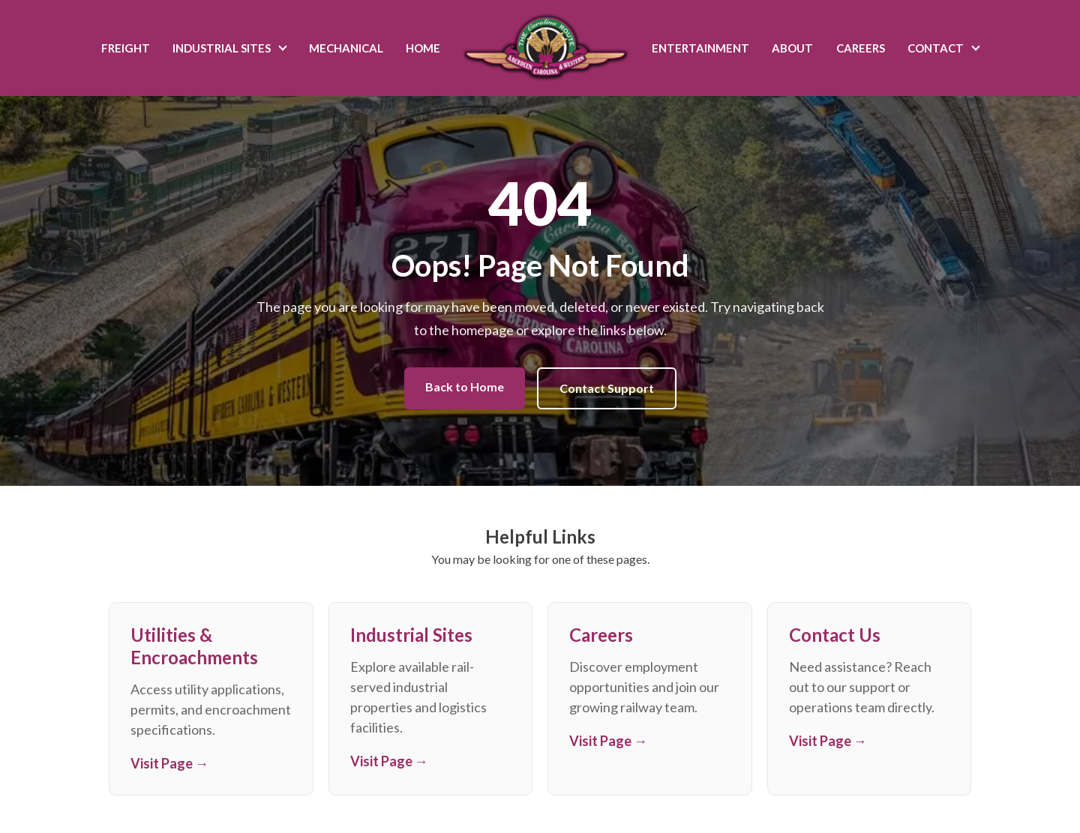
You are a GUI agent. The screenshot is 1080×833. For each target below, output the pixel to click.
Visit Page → (169, 763)
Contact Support (607, 388)
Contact (936, 48)
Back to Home (464, 386)
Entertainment (700, 48)
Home (423, 48)
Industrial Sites (221, 48)
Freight (125, 48)
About (792, 48)
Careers (860, 48)
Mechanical (346, 48)
